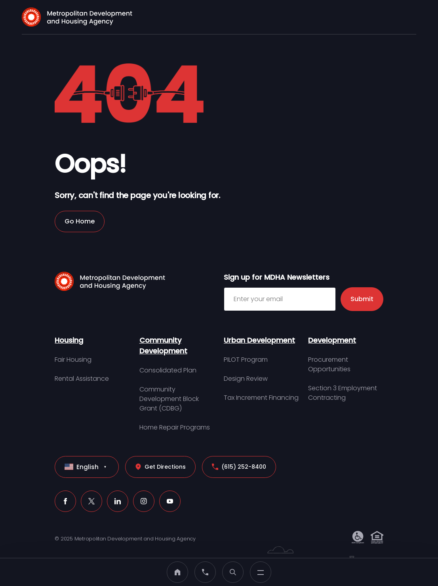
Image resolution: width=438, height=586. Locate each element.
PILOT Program (246, 359)
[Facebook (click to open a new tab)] (65, 501)
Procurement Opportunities (329, 364)
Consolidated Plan (167, 370)
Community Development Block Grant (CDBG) (169, 399)
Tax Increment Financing (261, 397)
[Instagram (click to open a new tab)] (143, 501)
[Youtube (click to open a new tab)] (170, 501)
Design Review (246, 378)
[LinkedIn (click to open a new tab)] (117, 501)
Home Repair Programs (174, 427)
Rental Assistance (82, 378)
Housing (69, 340)
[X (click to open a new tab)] (91, 501)
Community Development (163, 345)
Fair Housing (73, 359)
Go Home (80, 221)
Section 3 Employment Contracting (342, 393)
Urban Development (259, 340)
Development (332, 340)
